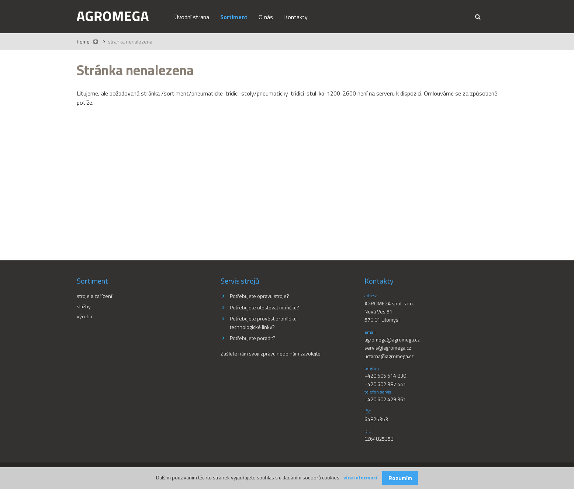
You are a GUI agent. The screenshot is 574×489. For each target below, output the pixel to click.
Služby (84, 306)
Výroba (84, 316)
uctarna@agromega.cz (389, 356)
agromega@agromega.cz (392, 339)
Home (83, 41)
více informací (360, 477)
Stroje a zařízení (94, 296)
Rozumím (400, 478)
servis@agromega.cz (387, 347)
